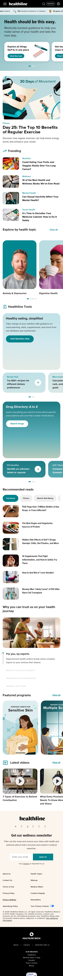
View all (56, 695)
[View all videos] (56, 762)
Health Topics (36, 874)
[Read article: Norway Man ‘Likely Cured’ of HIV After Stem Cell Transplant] (31, 593)
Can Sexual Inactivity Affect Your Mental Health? (40, 199)
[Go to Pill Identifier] (38, 469)
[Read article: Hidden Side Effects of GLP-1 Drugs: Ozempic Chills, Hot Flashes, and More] (31, 544)
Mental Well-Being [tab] (45, 498)
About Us (7, 874)
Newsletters (36, 900)
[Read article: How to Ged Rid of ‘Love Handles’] (31, 577)
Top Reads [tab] (10, 498)
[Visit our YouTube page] (40, 826)
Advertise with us (42, 945)
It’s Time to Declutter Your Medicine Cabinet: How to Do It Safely (39, 217)
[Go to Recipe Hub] (38, 382)
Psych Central (31, 963)
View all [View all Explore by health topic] (54, 230)
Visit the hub (16, 56)
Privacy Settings (9, 900)
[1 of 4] (20, 728)
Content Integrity (38, 893)
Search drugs (17, 424)
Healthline (31, 955)
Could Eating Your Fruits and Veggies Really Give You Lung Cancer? (39, 165)
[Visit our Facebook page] (16, 826)
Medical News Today (31, 958)
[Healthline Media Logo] (31, 938)
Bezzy (31, 966)
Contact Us (7, 880)
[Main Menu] (5, 4)
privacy (26, 864)
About (15, 945)
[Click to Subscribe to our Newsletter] (50, 4)
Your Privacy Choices (40, 906)
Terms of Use (8, 887)
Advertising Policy (10, 906)
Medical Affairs (37, 887)
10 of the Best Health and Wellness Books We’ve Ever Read (40, 182)
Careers (26, 945)
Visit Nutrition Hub (19, 339)
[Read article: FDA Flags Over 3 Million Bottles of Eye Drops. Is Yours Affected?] (31, 511)
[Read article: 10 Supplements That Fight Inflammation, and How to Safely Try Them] (31, 561)
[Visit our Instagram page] (34, 826)
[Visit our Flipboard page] (46, 826)
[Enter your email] (21, 857)
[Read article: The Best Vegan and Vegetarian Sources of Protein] (31, 528)
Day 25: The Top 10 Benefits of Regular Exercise (30, 129)
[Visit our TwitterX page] (22, 826)
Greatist (31, 960)
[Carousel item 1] (19, 267)
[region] (31, 52)
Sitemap (34, 880)
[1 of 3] (22, 51)
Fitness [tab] (26, 498)
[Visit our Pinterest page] (28, 826)
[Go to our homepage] (32, 818)
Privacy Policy (8, 893)
